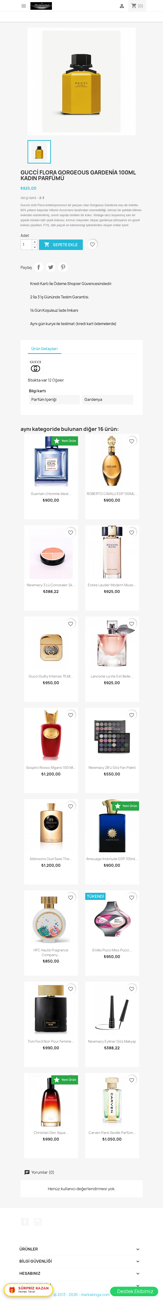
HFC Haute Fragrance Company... (51, 952)
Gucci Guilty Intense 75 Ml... (51, 676)
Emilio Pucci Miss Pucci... (112, 950)
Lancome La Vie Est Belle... (112, 676)
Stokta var (37, 380)
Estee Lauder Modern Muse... (112, 585)
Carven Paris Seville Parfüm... (112, 1132)
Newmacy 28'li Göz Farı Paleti (112, 767)
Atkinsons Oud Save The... (51, 859)
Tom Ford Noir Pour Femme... (51, 1041)
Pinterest (63, 267)
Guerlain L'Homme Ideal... (51, 493)
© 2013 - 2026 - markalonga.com (82, 1294)
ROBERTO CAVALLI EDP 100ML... (112, 493)
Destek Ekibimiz (135, 1291)
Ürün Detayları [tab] (44, 348)
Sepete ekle (61, 245)
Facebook (25, 1222)
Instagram (38, 1222)
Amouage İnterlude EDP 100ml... (112, 859)
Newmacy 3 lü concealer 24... (51, 585)
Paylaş (38, 267)
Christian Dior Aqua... (51, 1132)
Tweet (51, 267)
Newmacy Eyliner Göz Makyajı (112, 1041)
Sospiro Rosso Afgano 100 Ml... (51, 767)
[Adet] (26, 245)
